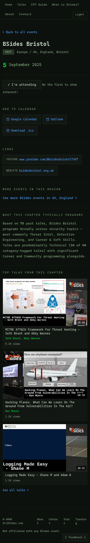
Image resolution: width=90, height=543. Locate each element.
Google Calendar (21, 119)
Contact (25, 14)
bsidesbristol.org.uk (30, 171)
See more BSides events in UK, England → (40, 198)
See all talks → (16, 490)
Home (8, 4)
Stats (67, 521)
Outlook (54, 119)
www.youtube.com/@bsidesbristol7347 (42, 159)
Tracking (80, 521)
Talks (21, 4)
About (9, 14)
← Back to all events (20, 32)
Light (79, 14)
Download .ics (20, 130)
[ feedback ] (75, 537)
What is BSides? (65, 4)
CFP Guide (39, 4)
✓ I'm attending (22, 84)
